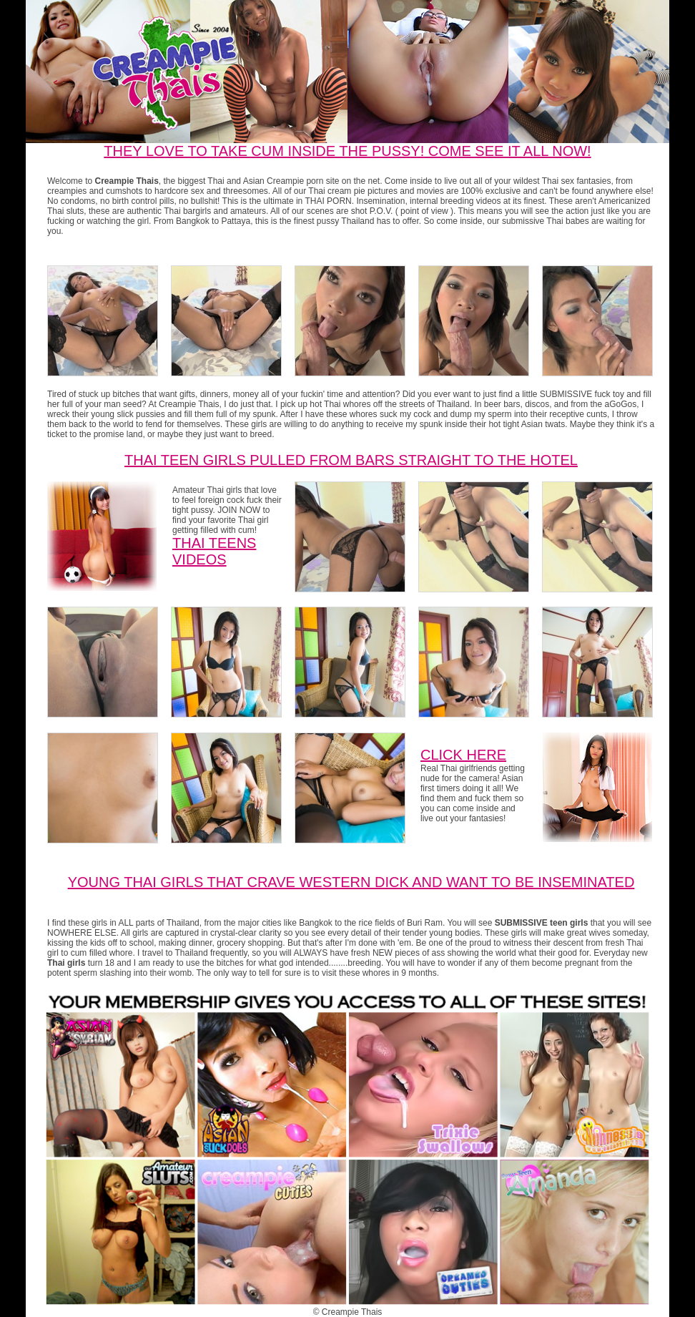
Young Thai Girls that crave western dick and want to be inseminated (351, 882)
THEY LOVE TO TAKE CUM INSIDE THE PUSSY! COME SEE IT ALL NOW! (347, 151)
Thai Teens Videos (214, 551)
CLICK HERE (463, 755)
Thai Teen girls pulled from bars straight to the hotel (351, 460)
